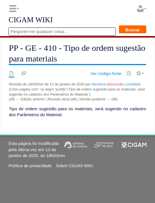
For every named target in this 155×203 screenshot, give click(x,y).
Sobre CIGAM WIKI (74, 165)
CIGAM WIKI (30, 20)
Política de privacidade (30, 165)
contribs (133, 84)
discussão (116, 84)
